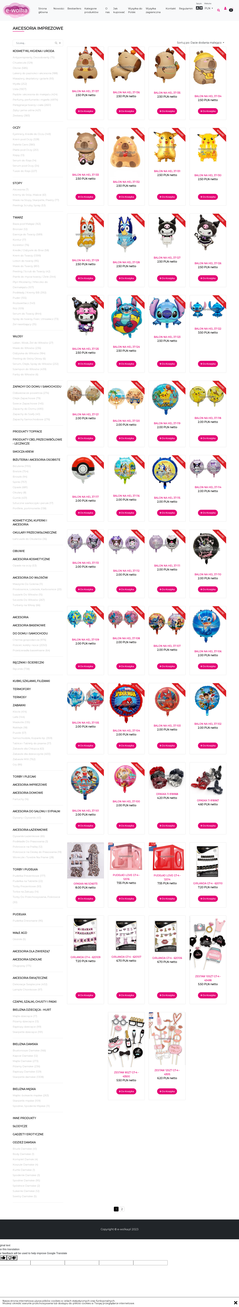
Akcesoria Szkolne (27, 959)
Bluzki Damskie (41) (25, 1148)
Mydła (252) (20, 83)
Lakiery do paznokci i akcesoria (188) (35, 73)
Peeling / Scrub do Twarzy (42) (31, 271)
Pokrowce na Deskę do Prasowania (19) (37, 852)
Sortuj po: (199, 42)
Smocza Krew (23, 451)
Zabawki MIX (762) (24, 759)
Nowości (58, 8)
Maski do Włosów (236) (27, 348)
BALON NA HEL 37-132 (126, 181)
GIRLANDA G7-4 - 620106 (167, 958)
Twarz (18, 217)
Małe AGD (20, 932)
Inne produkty (24, 1118)
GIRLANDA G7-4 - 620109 (85, 957)
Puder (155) (20, 297)
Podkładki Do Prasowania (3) (30, 841)
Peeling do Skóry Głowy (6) (29, 358)
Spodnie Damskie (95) (26, 1180)
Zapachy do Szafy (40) (26, 414)
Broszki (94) (20, 476)
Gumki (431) (20, 497)
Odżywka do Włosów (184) (29, 353)
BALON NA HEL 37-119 (167, 423)
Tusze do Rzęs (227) (25, 171)
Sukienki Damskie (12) (26, 1191)
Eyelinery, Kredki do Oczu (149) (32, 134)
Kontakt (171, 8)
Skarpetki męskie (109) (27, 1100)
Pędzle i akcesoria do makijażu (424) (35, 94)
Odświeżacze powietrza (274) (31, 392)
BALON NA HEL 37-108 (126, 638)
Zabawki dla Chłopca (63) (28, 748)
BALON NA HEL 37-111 (167, 565)
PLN (208, 8)
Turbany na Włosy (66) (26, 605)
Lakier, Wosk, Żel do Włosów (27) (33, 342)
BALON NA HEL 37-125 (85, 348)
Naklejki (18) (20, 727)
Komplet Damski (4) (25, 1159)
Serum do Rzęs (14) (24, 160)
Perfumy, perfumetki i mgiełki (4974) (35, 99)
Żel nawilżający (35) (25, 324)
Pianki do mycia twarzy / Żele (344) (34, 276)
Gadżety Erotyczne (28, 1134)
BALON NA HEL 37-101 (85, 810)
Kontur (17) (19, 239)
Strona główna (43, 10)
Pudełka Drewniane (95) (28, 920)
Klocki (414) (20, 711)
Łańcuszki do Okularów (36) (30, 538)
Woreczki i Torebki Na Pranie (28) (33, 857)
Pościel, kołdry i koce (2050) (30, 645)
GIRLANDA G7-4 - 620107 (126, 956)
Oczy (16, 127)
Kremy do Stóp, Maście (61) (29, 194)
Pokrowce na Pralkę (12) (28, 846)
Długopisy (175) (22, 965)
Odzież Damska (24, 1142)
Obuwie (19, 551)
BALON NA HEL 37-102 (207, 723)
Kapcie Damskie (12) (25, 1055)
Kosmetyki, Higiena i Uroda (33, 51)
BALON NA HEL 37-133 (85, 174)
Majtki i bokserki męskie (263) (31, 1095)
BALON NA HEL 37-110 (207, 574)
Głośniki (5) (19, 939)
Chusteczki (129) (23, 62)
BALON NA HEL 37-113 (85, 562)
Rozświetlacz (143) (24, 303)
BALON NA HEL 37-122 (207, 328)
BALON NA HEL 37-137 (85, 91)
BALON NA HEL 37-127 (167, 257)
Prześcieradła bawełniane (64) (31, 650)
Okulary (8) (19, 492)
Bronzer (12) (20, 229)
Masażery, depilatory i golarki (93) (33, 78)
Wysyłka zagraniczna (153, 10)
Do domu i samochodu (30, 633)
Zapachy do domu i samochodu (37, 386)
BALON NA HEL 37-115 (167, 497)
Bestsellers (74, 8)
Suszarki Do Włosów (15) (28, 594)
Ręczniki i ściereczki (28, 662)
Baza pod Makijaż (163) (27, 223)
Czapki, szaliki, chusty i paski (35, 1001)
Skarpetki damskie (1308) (28, 1076)
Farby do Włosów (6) (25, 374)
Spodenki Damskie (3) (26, 1175)
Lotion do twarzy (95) (26, 260)
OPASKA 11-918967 (208, 800)
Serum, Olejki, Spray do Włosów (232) (36, 363)
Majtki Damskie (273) (26, 1061)
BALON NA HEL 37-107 (167, 646)
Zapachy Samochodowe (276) (31, 419)
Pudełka (19, 914)
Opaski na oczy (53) (25, 565)
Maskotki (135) (21, 722)
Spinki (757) (20, 481)
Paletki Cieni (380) (24, 144)
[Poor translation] (12, 1257)
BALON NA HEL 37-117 (85, 496)
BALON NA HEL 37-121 (85, 414)
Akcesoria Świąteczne (30, 978)
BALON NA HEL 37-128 (126, 262)
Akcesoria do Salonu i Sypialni (36, 811)
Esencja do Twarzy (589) (28, 234)
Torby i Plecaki (24, 776)
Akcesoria (20, 617)
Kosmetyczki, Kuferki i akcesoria (30, 522)
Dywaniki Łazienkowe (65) (29, 836)
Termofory (22, 689)
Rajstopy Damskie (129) (27, 1071)
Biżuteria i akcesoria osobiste (36, 459)
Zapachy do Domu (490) (28, 408)
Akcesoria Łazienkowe (30, 829)
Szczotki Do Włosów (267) (29, 599)
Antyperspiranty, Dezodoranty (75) (34, 57)
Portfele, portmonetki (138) (29, 508)
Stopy (17, 183)
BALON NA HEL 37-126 (207, 263)
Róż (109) (18, 308)
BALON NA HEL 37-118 (207, 418)
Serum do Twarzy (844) (27, 313)
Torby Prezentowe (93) (27, 886)
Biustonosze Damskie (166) (29, 1050)
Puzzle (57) (19, 732)
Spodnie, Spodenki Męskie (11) (31, 1106)
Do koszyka (85, 111)
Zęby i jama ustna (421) (27, 110)
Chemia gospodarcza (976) (29, 639)
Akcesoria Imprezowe (30, 784)
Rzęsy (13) (19, 155)
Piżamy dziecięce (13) (26, 1021)
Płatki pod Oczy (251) (26, 149)
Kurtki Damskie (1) (24, 1169)
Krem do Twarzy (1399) (27, 255)
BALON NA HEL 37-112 (126, 570)
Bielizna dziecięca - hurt (32, 1009)
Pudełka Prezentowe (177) (29, 875)
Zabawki (19, 705)
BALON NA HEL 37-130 (207, 175)
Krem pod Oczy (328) (26, 139)
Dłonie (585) (20, 68)
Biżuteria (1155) (22, 466)
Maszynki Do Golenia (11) (28, 584)
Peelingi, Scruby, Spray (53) (29, 205)
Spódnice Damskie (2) (26, 1185)
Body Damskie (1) (23, 1154)
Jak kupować (119, 10)
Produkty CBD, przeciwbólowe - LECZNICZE (37, 441)
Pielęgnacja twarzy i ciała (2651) (32, 105)
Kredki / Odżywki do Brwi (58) (31, 250)
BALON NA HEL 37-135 (167, 92)
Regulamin (186, 8)
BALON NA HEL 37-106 (207, 651)
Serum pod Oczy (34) (26, 165)
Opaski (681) (20, 487)
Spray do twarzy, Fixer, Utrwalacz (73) (36, 319)
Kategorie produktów (91, 10)
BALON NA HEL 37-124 (126, 346)
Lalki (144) (19, 716)
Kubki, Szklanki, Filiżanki (31, 681)
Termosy (19, 697)
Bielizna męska (24, 1089)
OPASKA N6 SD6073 (85, 883)
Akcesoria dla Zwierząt (31, 951)
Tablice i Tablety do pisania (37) (32, 743)
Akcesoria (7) (21, 189)
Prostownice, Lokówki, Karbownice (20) (37, 589)
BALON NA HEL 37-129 (85, 260)
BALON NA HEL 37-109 (85, 639)
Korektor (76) (21, 245)
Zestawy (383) (21, 115)
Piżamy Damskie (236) (26, 1066)
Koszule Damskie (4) (25, 1164)
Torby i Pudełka (25, 869)
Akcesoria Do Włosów (30, 577)
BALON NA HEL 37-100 (126, 801)
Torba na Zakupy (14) (26, 891)
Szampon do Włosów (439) (29, 369)
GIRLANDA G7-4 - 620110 (208, 883)
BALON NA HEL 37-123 (167, 337)
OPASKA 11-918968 (167, 794)
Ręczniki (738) (21, 668)
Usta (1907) (20, 89)
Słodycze (20, 1126)
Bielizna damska (25, 1044)
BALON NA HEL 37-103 (167, 725)
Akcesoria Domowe (28, 792)
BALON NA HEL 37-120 (126, 420)
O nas (107, 10)
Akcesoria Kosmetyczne (31, 559)
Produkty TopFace (27, 431)
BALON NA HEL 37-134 (207, 96)
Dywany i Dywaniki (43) (27, 817)
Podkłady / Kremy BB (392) (29, 292)
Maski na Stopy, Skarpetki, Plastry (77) (36, 200)
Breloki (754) (21, 471)
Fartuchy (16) (21, 799)
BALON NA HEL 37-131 (167, 171)
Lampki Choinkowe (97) (27, 989)
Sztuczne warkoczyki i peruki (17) (33, 503)
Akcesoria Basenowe (29, 625)
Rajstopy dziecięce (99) (27, 1026)
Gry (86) (17, 764)
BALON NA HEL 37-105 (85, 722)
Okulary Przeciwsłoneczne (35, 532)
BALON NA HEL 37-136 (126, 92)
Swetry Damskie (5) (25, 1196)
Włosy (18, 336)
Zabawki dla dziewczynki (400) (32, 753)
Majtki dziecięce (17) (25, 1016)
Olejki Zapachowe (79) (27, 398)
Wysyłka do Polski (135, 10)
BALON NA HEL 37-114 (208, 487)
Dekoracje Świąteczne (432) (30, 984)
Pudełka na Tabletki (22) (28, 881)
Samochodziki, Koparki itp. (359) (32, 738)
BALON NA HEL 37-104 (126, 730)
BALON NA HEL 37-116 (126, 495)
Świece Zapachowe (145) (28, 403)
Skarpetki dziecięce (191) (28, 1032)
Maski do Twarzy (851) (26, 266)
